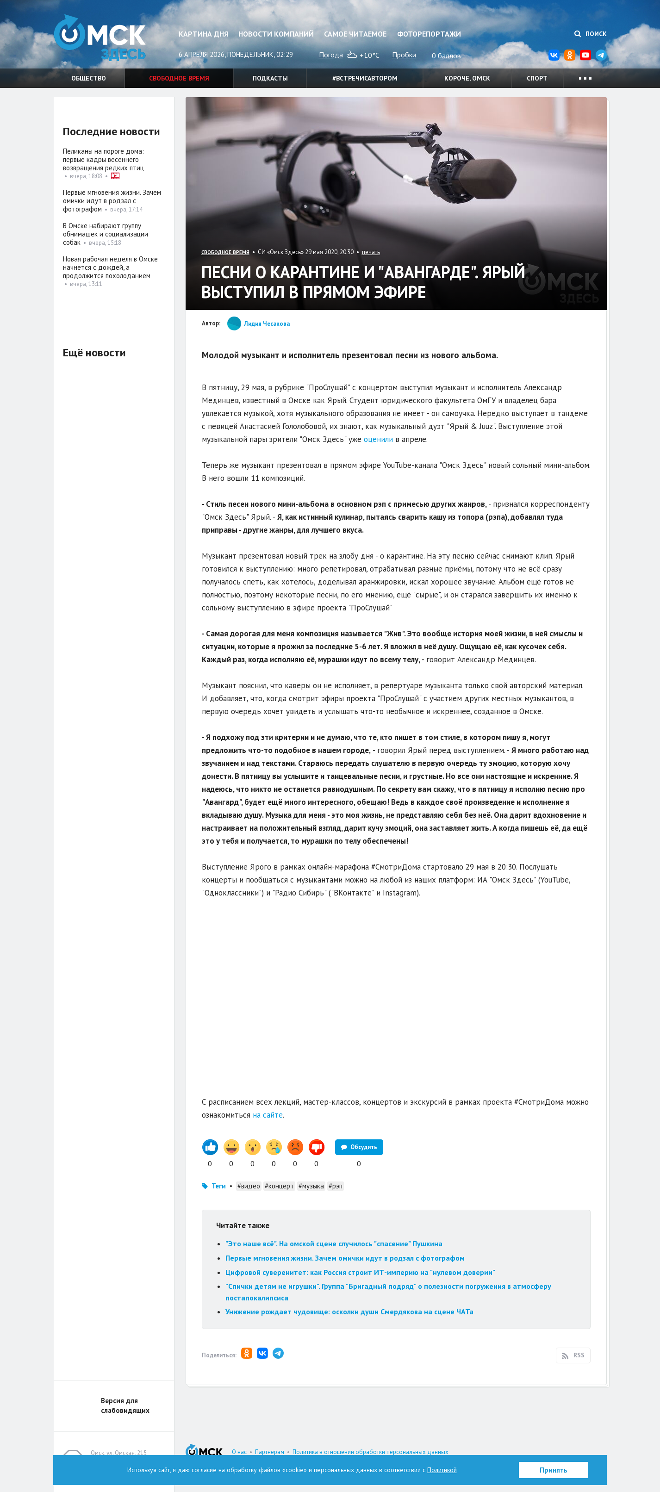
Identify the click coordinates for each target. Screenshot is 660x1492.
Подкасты (270, 78)
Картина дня (203, 33)
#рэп (335, 1185)
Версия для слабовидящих (125, 1405)
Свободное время (179, 78)
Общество (88, 78)
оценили (378, 439)
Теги (219, 1185)
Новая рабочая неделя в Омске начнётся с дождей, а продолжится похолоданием (110, 267)
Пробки (404, 54)
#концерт (279, 1185)
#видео (248, 1185)
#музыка (311, 1185)
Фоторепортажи (429, 33)
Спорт (537, 78)
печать (371, 252)
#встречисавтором (365, 78)
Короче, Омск (467, 78)
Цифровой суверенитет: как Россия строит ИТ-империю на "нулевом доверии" (360, 1272)
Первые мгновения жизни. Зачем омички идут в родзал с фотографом (345, 1257)
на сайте (268, 1115)
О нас (239, 1452)
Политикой (442, 1470)
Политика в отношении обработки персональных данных (370, 1452)
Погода (331, 54)
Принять (553, 1470)
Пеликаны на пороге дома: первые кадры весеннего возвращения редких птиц (103, 159)
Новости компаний (276, 33)
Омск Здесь (100, 38)
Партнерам (269, 1452)
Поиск (590, 34)
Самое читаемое (355, 33)
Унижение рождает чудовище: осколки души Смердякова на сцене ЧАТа (349, 1311)
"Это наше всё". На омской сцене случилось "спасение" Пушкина (333, 1243)
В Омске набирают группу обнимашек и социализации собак (105, 234)
